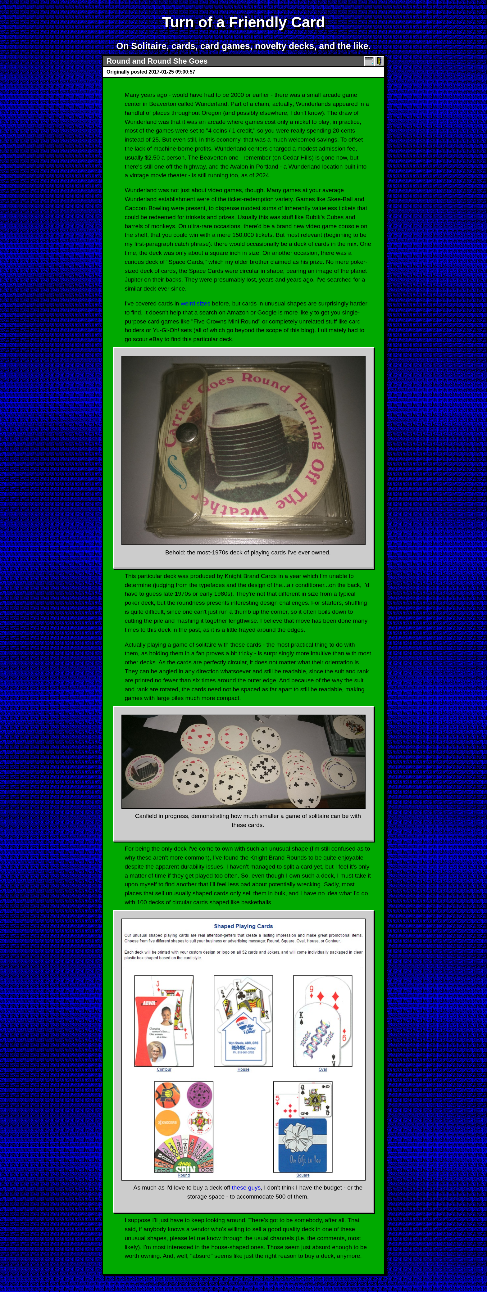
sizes (203, 303)
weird (188, 303)
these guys (246, 1187)
